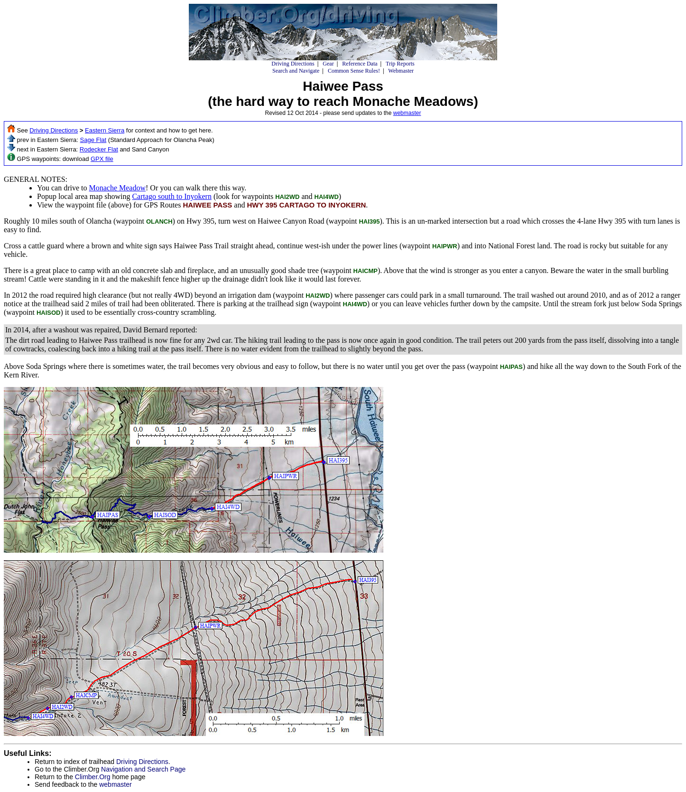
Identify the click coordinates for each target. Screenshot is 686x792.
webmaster (407, 113)
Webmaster (401, 70)
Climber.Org (93, 777)
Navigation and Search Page (143, 769)
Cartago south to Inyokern (172, 196)
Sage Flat (93, 139)
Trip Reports (400, 63)
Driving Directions (292, 63)
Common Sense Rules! (354, 70)
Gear (328, 63)
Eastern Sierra (104, 130)
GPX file (102, 158)
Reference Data (359, 63)
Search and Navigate (295, 70)
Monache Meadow (117, 188)
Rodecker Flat (99, 149)
